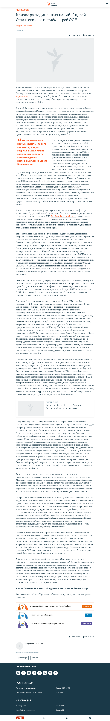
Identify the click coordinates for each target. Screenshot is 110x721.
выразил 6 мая (23, 96)
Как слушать (21, 706)
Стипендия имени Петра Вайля (29, 692)
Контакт (59, 692)
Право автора (22, 10)
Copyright (60, 710)
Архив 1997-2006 (63, 688)
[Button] (74, 35)
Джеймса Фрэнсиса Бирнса (63, 216)
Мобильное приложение (26, 688)
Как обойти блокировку (25, 710)
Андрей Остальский (24, 26)
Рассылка (60, 706)
